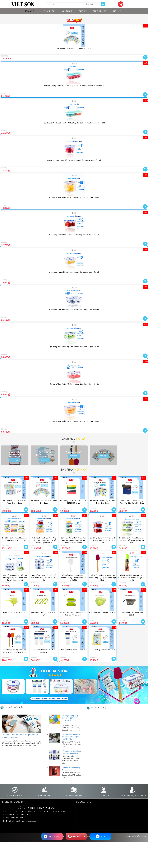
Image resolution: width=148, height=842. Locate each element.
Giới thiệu (49, 11)
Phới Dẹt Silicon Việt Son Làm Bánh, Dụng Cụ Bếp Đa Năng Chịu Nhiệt (131, 577)
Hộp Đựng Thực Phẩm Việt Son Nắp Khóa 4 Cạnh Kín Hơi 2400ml (74, 421)
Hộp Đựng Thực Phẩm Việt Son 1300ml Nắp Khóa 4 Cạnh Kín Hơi (74, 347)
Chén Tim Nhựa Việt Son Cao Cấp (102, 612)
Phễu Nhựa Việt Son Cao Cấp (14, 612)
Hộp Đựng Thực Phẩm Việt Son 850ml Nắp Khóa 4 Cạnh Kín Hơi (74, 235)
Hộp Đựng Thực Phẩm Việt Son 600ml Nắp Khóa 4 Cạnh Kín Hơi (74, 272)
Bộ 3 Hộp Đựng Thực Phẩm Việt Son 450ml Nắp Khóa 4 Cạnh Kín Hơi (43, 577)
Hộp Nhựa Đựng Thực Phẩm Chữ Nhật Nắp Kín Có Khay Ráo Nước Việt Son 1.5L (74, 123)
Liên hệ (117, 11)
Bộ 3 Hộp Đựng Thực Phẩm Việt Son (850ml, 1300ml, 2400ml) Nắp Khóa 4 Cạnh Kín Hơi (44, 540)
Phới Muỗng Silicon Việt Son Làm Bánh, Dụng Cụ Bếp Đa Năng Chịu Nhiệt (102, 577)
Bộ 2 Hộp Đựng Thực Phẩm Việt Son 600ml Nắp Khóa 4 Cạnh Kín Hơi (131, 540)
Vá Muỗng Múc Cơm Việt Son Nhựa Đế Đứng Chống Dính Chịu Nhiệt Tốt (73, 577)
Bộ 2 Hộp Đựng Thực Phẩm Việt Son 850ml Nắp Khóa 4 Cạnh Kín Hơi (102, 540)
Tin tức (82, 11)
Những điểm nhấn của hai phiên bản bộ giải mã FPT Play (71, 736)
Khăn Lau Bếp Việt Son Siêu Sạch (102, 650)
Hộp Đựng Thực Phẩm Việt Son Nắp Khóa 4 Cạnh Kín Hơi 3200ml (74, 197)
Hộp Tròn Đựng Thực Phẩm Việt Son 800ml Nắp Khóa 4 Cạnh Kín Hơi (74, 160)
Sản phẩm (66, 11)
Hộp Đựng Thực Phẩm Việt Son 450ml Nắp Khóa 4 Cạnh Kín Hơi (74, 309)
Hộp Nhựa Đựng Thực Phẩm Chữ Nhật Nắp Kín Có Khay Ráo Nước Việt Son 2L (74, 85)
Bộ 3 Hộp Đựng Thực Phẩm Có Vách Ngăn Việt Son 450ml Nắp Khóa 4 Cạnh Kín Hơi (15, 577)
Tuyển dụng (99, 11)
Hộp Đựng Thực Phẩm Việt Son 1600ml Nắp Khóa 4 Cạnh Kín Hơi (74, 384)
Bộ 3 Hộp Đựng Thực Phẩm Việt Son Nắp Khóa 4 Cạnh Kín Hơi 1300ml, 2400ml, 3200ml (73, 540)
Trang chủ (31, 11)
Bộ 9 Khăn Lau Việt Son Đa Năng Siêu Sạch (74, 48)
